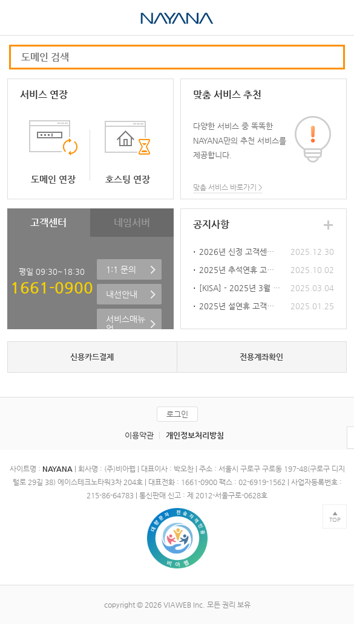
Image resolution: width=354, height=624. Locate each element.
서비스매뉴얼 (125, 323)
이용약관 (139, 435)
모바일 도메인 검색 (328, 57)
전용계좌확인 (261, 356)
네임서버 (132, 222)
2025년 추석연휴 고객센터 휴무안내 (240, 269)
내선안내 (121, 294)
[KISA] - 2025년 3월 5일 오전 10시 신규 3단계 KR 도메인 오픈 (240, 287)
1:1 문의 (121, 269)
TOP (335, 519)
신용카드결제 (92, 356)
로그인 (177, 414)
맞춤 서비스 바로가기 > (228, 187)
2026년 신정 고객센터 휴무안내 (240, 251)
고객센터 (48, 222)
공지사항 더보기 (328, 224)
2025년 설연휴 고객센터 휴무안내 (240, 305)
